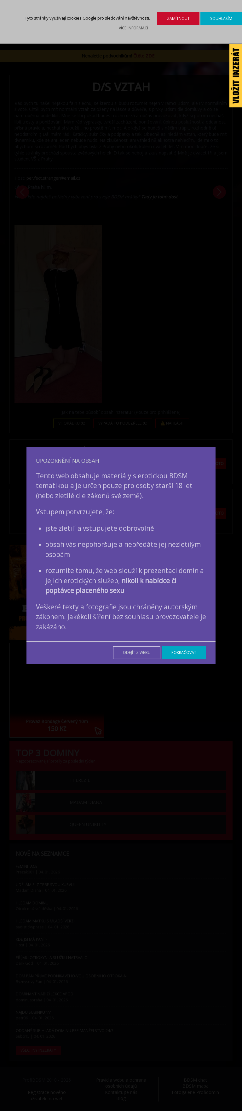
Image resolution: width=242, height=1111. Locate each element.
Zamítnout (178, 18)
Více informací (133, 28)
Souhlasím (221, 18)
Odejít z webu (137, 652)
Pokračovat (183, 652)
